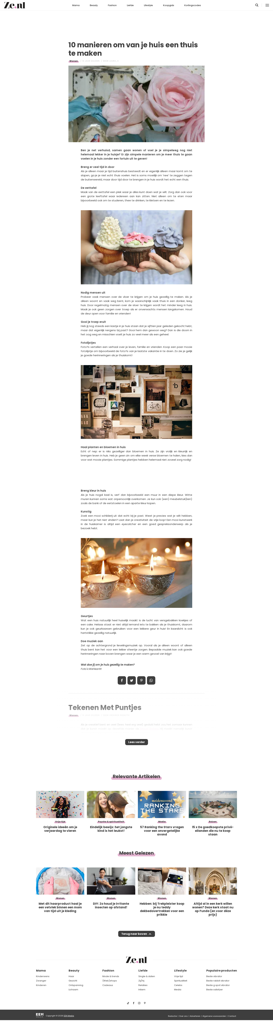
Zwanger (41, 980)
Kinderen (41, 985)
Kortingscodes (192, 5)
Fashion (112, 5)
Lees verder (136, 743)
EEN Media (69, 1015)
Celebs (178, 985)
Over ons (183, 1016)
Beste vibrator (214, 976)
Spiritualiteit (180, 980)
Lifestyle (148, 5)
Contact (232, 1016)
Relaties (142, 985)
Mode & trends (110, 976)
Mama (76, 5)
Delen (122, 680)
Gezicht (73, 980)
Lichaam (73, 989)
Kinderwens (42, 976)
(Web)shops (109, 980)
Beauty (94, 5)
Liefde (130, 5)
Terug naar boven (134, 937)
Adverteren (195, 1016)
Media (177, 989)
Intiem (141, 989)
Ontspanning (76, 985)
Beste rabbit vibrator (217, 980)
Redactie (172, 1016)
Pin (141, 680)
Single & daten (146, 976)
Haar (71, 976)
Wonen (73, 61)
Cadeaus (107, 985)
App (151, 680)
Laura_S (114, 61)
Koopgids (168, 5)
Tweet (131, 680)
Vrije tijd (178, 976)
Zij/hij (141, 980)
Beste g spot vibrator (218, 985)
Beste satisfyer (214, 989)
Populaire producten (221, 971)
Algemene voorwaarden (214, 1016)
